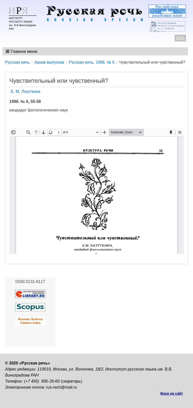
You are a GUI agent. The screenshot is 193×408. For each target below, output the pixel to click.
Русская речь (17, 62)
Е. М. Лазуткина (25, 91)
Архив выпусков (49, 62)
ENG (180, 38)
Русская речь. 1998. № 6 (92, 62)
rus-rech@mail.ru (61, 387)
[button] (22, 51)
